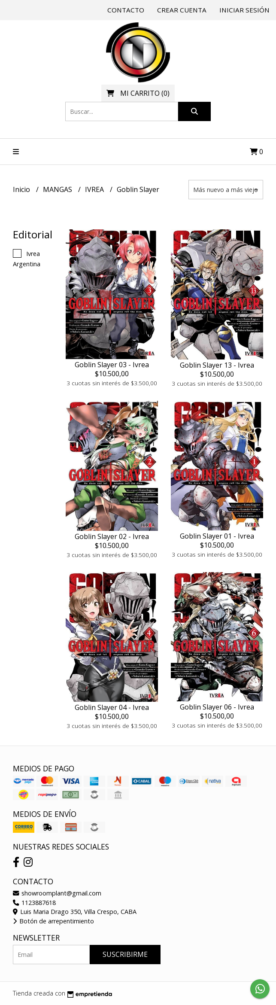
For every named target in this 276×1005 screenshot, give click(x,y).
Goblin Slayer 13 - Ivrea (217, 365)
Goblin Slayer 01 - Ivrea (217, 536)
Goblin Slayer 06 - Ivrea (217, 707)
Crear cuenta (181, 10)
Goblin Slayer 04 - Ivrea (112, 707)
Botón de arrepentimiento (53, 921)
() (138, 93)
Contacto (125, 10)
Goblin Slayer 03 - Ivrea (112, 364)
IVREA (95, 189)
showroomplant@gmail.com (57, 893)
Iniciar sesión (244, 10)
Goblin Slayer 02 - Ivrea (112, 536)
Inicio (22, 189)
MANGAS (58, 189)
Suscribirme (125, 954)
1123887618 (34, 902)
